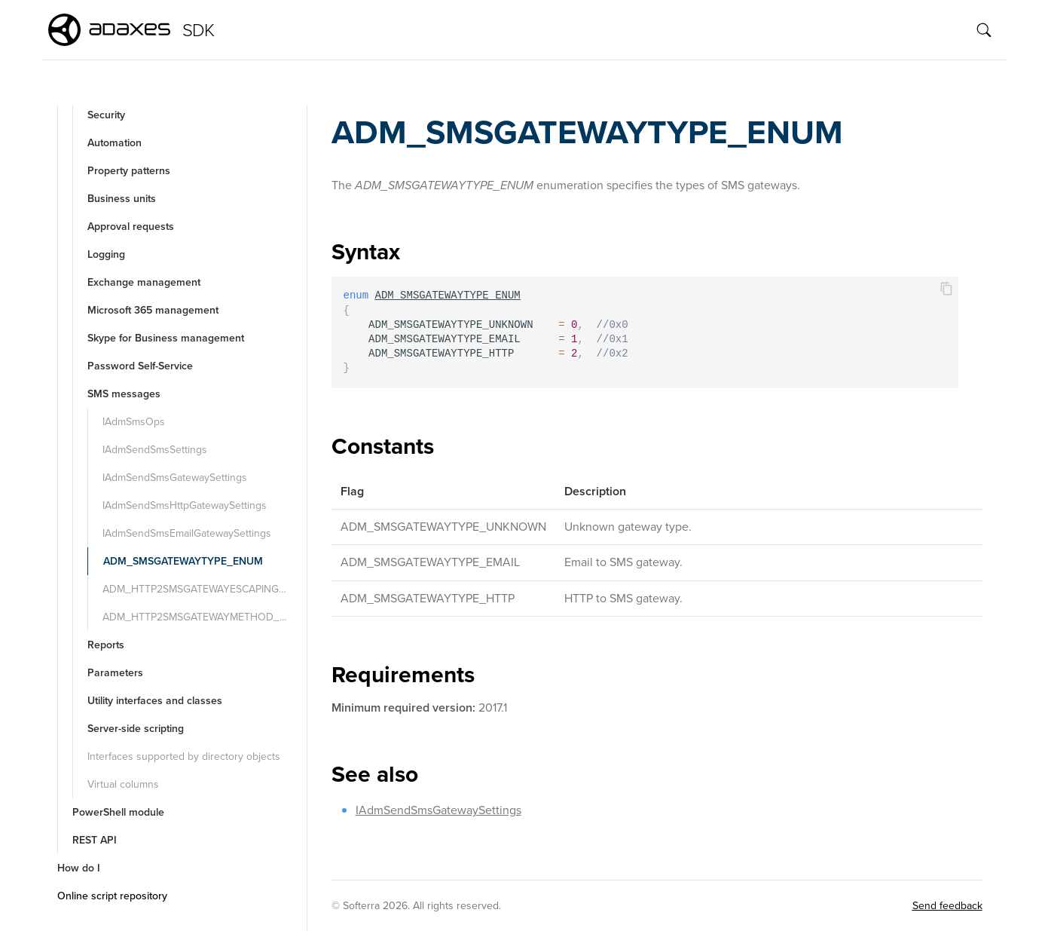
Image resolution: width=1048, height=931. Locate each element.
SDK (198, 30)
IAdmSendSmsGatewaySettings (174, 477)
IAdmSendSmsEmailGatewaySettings (186, 533)
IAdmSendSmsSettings (154, 450)
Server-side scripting (135, 729)
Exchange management (143, 282)
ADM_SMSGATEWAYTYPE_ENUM (183, 561)
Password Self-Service (140, 366)
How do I (78, 868)
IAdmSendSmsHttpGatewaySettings (184, 505)
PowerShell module (118, 812)
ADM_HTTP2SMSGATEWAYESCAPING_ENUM (203, 589)
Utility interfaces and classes (154, 701)
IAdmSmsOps (133, 422)
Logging (106, 254)
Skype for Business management (165, 338)
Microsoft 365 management (152, 310)
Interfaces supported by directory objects (183, 756)
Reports (105, 645)
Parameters (115, 673)
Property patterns (128, 171)
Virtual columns (123, 784)
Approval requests (130, 226)
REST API (94, 840)
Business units (121, 199)
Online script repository (112, 896)
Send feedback (947, 906)
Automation (114, 143)
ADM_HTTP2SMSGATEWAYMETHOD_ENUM (203, 617)
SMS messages (123, 394)
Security (106, 115)
